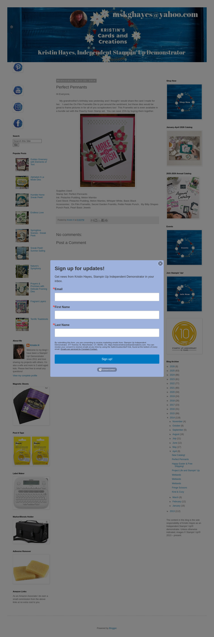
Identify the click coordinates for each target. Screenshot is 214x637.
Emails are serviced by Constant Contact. (79, 349)
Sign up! (107, 358)
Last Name (62, 324)
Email (59, 289)
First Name (62, 306)
